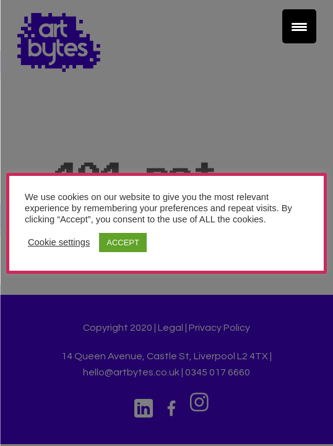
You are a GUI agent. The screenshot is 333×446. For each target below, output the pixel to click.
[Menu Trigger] (299, 26)
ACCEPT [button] (122, 242)
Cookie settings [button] (59, 242)
